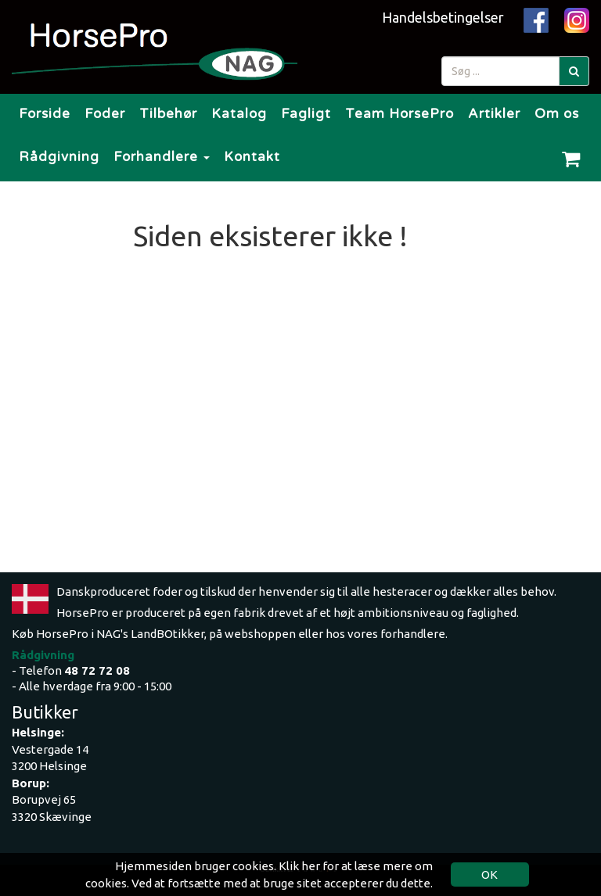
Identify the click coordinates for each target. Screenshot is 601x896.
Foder (105, 114)
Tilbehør (168, 114)
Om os (556, 114)
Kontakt (252, 157)
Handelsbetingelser (443, 17)
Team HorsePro (399, 114)
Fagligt (306, 114)
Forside (44, 114)
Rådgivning (59, 157)
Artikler (494, 114)
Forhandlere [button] (161, 157)
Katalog (239, 114)
